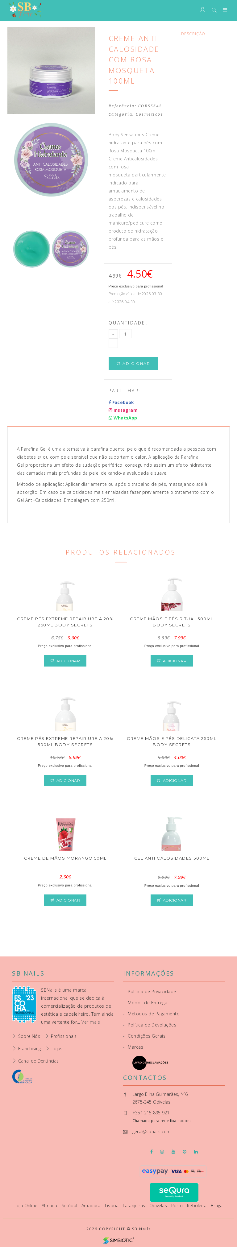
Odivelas (158, 1205)
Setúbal (70, 1205)
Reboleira (197, 1205)
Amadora (91, 1205)
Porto (177, 1205)
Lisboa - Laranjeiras (125, 1205)
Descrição (193, 33)
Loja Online (27, 1205)
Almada (50, 1205)
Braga (216, 1205)
